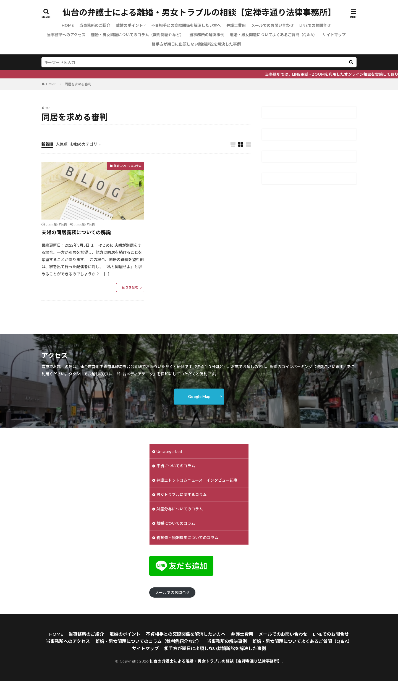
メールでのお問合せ (172, 592)
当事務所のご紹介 (94, 25)
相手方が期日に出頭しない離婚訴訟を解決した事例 (196, 44)
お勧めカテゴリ (83, 144)
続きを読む (130, 287)
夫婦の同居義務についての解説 (76, 232)
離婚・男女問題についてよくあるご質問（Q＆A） (273, 34)
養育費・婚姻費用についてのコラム (187, 537)
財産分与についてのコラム (179, 508)
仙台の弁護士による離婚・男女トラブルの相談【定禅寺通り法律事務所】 (199, 12)
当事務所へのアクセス (66, 34)
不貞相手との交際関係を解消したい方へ (186, 25)
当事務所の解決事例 (206, 34)
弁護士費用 (236, 25)
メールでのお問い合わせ (272, 25)
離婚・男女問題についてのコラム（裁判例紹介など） (137, 34)
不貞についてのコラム (175, 465)
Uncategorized (169, 451)
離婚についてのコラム (128, 165)
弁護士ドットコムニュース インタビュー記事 (196, 480)
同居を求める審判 (78, 84)
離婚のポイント (129, 25)
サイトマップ (334, 34)
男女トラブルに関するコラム (181, 494)
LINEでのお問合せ (315, 25)
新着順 (47, 144)
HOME (68, 25)
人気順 (61, 144)
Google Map (199, 396)
